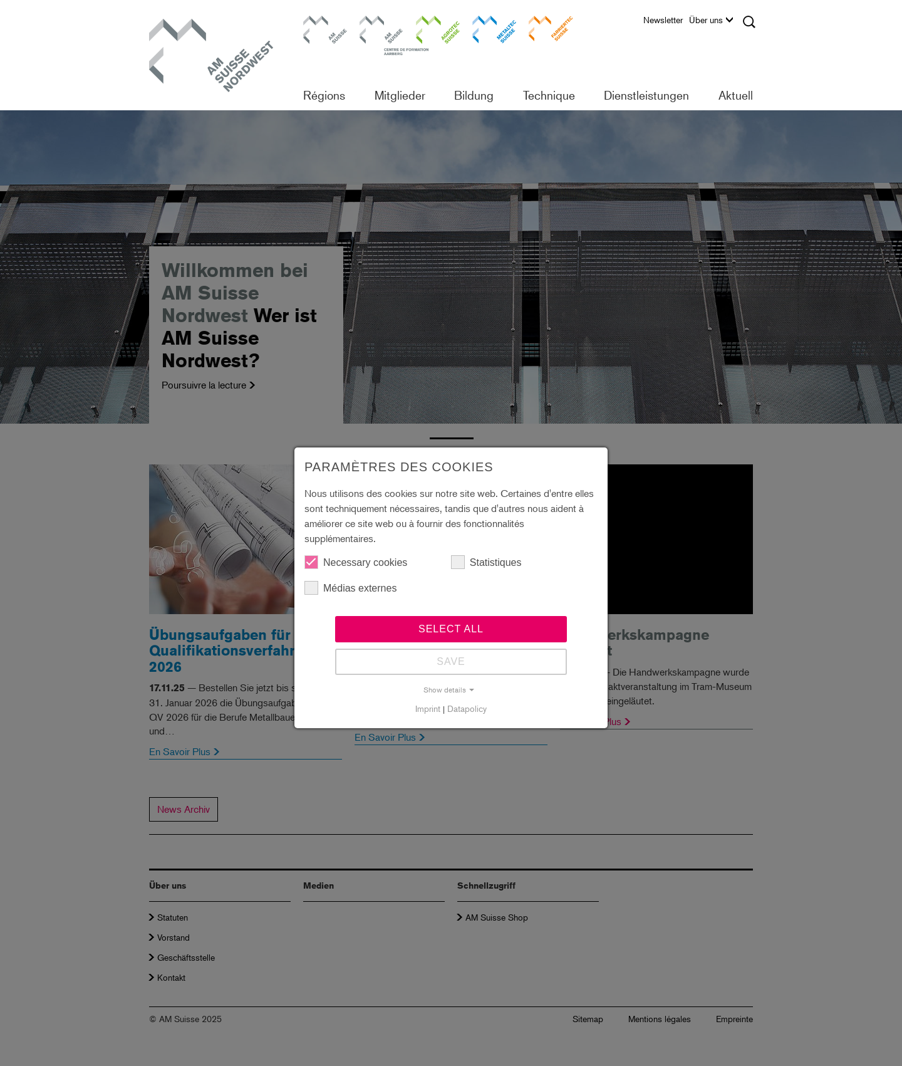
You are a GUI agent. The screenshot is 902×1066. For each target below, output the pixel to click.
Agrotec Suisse (429, 28)
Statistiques (486, 562)
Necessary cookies (355, 562)
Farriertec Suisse (544, 28)
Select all (451, 629)
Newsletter (663, 20)
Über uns (711, 20)
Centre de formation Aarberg (375, 34)
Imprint (427, 708)
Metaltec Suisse (486, 28)
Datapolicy (467, 708)
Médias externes (350, 588)
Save (451, 661)
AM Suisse (320, 21)
